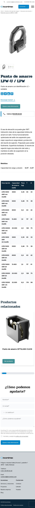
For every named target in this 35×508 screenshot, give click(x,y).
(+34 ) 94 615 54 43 (6, 471)
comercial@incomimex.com (14, 2)
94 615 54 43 (17, 114)
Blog (2, 492)
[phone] (17, 412)
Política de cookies (18, 505)
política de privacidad (21, 436)
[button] (4, 373)
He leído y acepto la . (15, 436)
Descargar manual (8, 100)
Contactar (23, 7)
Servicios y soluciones (7, 483)
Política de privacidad (6, 505)
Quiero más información (10, 106)
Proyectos (4, 486)
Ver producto (8, 361)
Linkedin (18, 486)
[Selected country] (3, 412)
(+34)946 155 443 (29, 2)
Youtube (18, 489)
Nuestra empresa (6, 489)
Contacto (18, 483)
